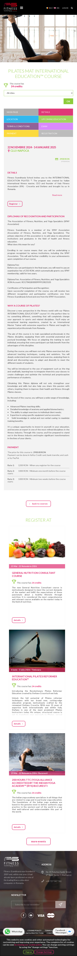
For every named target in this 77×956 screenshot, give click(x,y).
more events (38, 841)
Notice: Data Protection (30, 933)
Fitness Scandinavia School (10, 7)
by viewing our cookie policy (27, 944)
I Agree (28, 952)
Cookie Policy (34, 930)
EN (58, 8)
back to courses (40, 503)
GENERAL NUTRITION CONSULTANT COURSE (33, 574)
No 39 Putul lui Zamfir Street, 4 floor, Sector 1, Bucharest (59, 873)
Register (13, 204)
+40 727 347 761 (54, 881)
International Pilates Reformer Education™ (34, 678)
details (17, 620)
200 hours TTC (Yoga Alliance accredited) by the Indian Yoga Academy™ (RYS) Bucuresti (33, 782)
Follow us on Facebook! (23, 915)
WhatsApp (17, 931)
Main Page (12, 112)
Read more (57, 195)
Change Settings (44, 952)
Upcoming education (53, 119)
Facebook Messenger (61, 931)
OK (68, 101)
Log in (65, 8)
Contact (51, 933)
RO (50, 8)
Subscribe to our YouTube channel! (31, 915)
